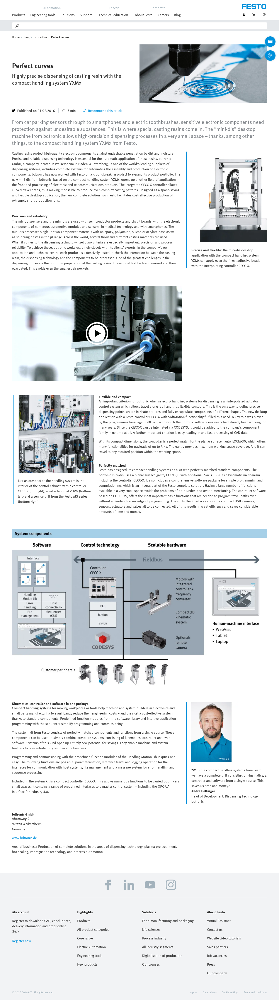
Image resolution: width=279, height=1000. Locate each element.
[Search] (140, 25)
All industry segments (157, 946)
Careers (163, 14)
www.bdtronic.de (24, 837)
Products (18, 14)
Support (86, 14)
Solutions (68, 14)
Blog (177, 14)
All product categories (93, 929)
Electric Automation (91, 946)
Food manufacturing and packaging (168, 920)
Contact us (215, 929)
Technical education (113, 14)
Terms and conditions (255, 992)
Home (16, 37)
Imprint (193, 992)
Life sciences (151, 929)
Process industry (154, 938)
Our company (217, 973)
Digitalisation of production (162, 955)
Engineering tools (42, 14)
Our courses (151, 964)
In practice (40, 37)
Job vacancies (217, 955)
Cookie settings (230, 992)
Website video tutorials (224, 938)
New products (87, 964)
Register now (21, 940)
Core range (85, 938)
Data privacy (210, 992)
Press (211, 964)
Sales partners (217, 946)
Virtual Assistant (219, 920)
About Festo (144, 14)
